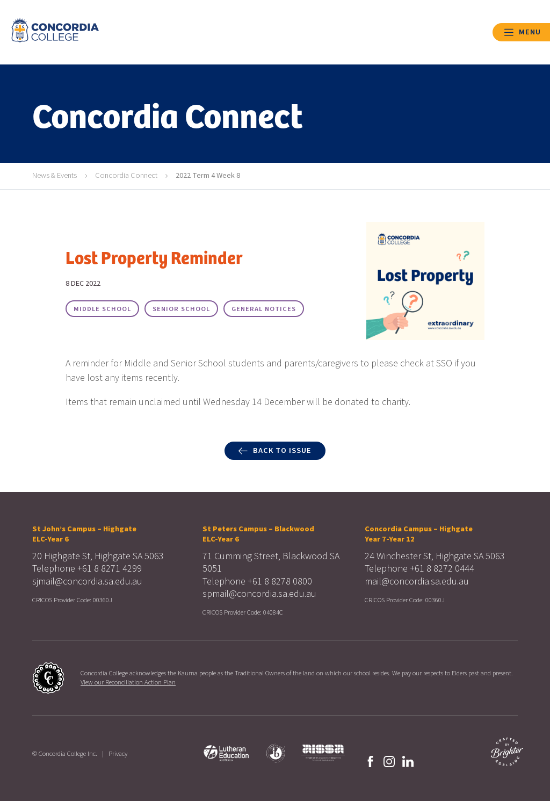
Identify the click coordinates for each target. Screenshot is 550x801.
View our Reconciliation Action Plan (128, 682)
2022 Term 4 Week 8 (208, 175)
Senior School (181, 309)
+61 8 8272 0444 (442, 568)
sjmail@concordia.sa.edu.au (87, 581)
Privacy (117, 754)
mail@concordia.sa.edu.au (417, 581)
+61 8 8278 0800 (280, 581)
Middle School (102, 309)
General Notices (263, 309)
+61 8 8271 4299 (109, 568)
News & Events (54, 175)
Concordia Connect (126, 175)
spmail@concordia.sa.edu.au (259, 594)
